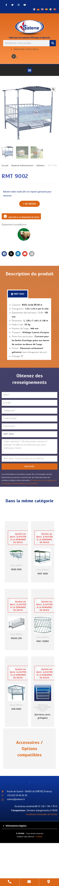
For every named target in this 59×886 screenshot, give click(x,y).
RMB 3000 (16, 569)
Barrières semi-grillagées (43, 716)
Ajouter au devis (18, 534)
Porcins (43, 710)
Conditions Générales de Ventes (41, 814)
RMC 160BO (43, 641)
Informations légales (16, 826)
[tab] (17, 293)
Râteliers (41, 165)
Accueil (5, 165)
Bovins (12, 705)
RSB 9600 (16, 708)
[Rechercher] (53, 43)
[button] (29, 70)
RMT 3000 (43, 573)
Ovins (12, 565)
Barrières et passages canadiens (42, 706)
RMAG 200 (16, 638)
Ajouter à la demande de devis (5, 216)
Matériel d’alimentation (22, 165)
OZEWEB (38, 837)
